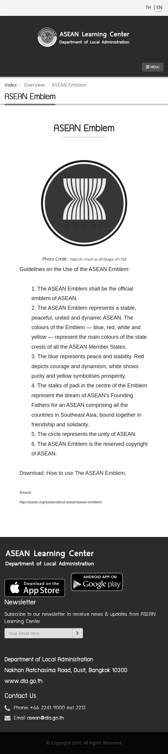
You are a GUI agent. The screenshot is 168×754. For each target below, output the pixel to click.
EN (159, 7)
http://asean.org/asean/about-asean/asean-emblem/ (60, 502)
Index (10, 85)
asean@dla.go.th (45, 718)
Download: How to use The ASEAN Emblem (72, 473)
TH (149, 7)
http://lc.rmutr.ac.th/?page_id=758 (98, 259)
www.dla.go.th (23, 681)
